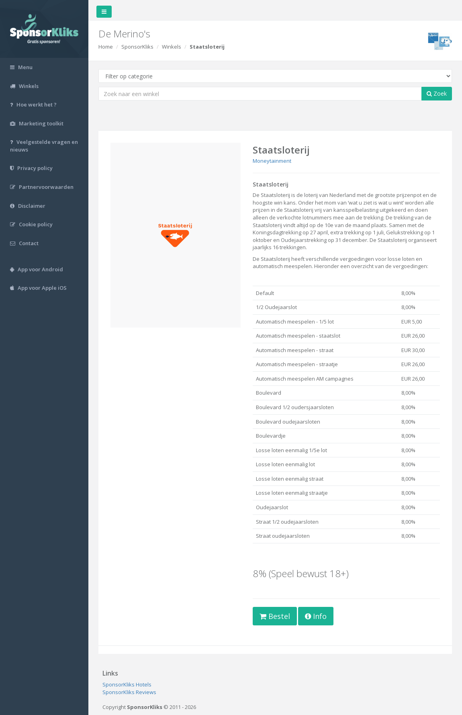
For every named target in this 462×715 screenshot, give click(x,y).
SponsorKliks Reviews (129, 692)
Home (105, 46)
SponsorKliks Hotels (126, 684)
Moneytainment (272, 160)
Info (316, 616)
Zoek (437, 93)
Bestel (275, 616)
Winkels (171, 46)
